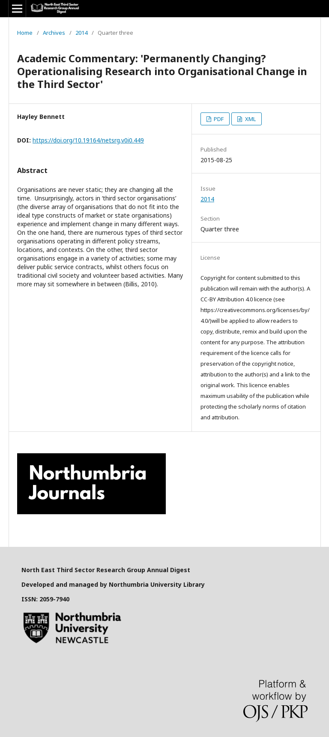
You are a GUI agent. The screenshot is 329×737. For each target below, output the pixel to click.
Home (25, 32)
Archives (54, 32)
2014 (81, 32)
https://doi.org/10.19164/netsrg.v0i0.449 (88, 140)
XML (250, 119)
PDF (218, 119)
